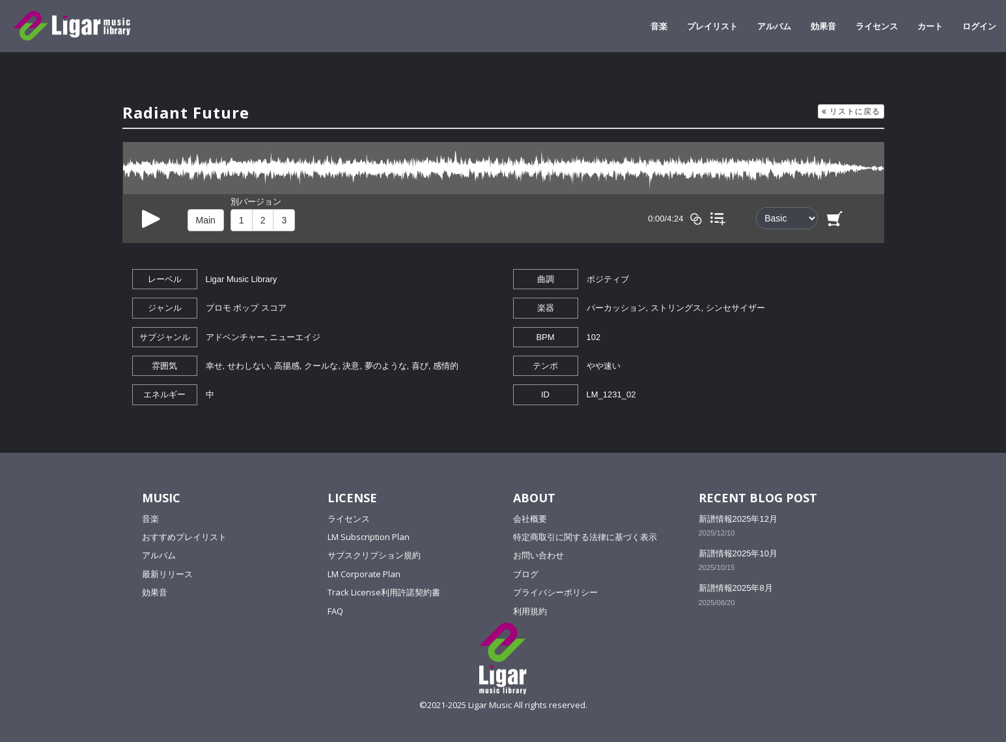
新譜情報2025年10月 (738, 553)
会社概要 (530, 518)
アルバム (774, 26)
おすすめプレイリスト (184, 537)
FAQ (335, 611)
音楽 (658, 26)
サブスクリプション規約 (374, 555)
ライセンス (877, 26)
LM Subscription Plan (369, 537)
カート (930, 26)
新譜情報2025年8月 (736, 588)
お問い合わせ (538, 555)
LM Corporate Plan (364, 574)
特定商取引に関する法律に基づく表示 (585, 537)
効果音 (823, 26)
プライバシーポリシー (555, 592)
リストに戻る (851, 111)
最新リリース (167, 574)
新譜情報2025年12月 (738, 519)
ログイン (979, 26)
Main (206, 220)
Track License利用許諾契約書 (384, 592)
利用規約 (530, 611)
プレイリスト (712, 26)
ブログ (525, 574)
